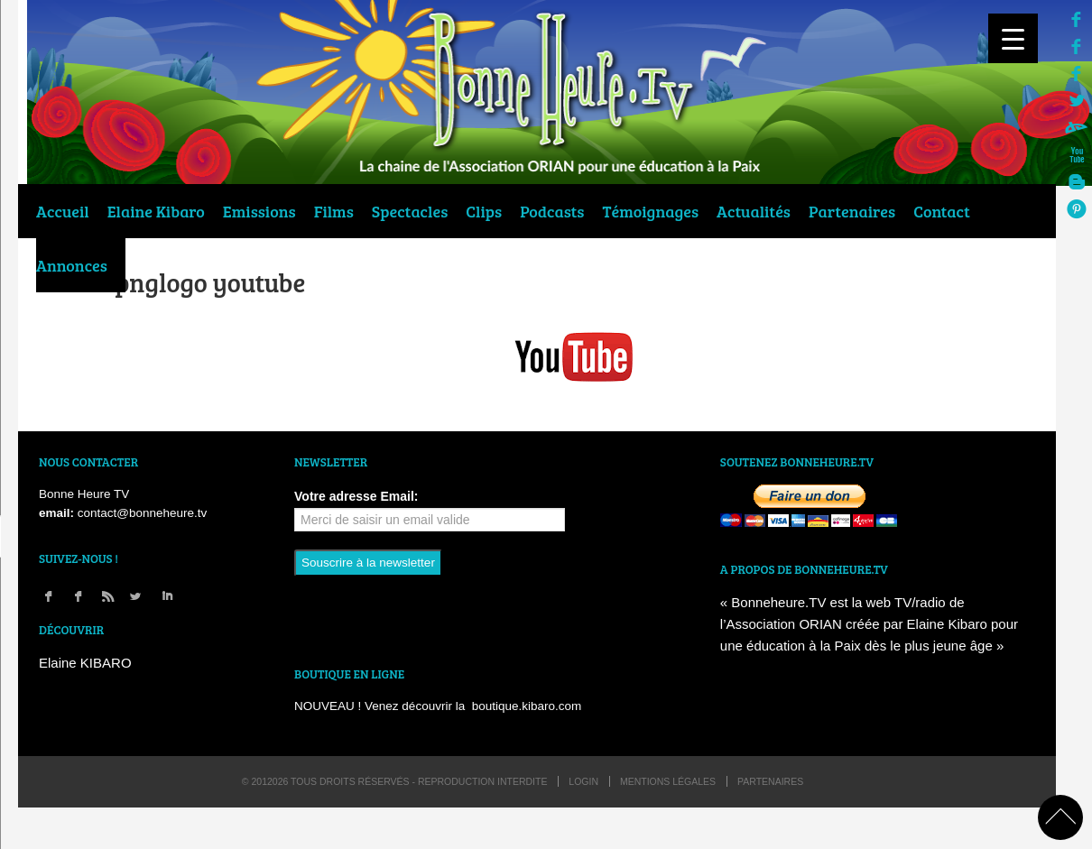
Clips (484, 211)
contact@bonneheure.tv (143, 513)
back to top (1060, 817)
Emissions (259, 211)
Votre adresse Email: (356, 496)
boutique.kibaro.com (527, 706)
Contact (941, 211)
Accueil (62, 211)
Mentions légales (668, 781)
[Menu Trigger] (1013, 38)
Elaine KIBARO (85, 662)
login (583, 781)
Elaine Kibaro (156, 211)
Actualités (754, 211)
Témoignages (651, 211)
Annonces (71, 265)
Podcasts (552, 211)
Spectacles (410, 211)
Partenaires (852, 211)
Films (334, 211)
